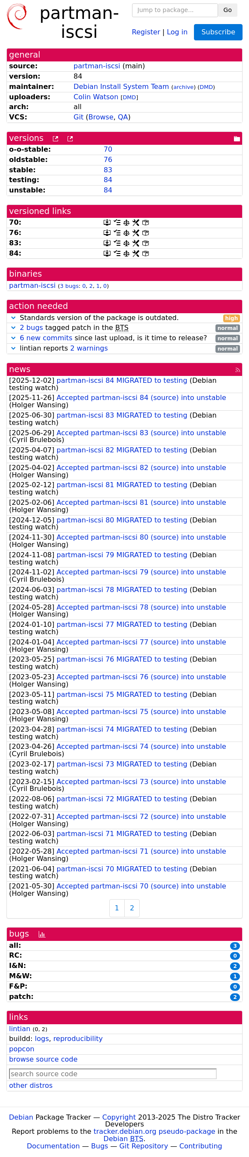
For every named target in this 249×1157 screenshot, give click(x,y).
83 (108, 170)
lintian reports (124, 348)
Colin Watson (96, 97)
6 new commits (46, 338)
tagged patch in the (124, 328)
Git (78, 117)
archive (183, 87)
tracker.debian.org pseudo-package (154, 1131)
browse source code (43, 1059)
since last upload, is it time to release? (124, 338)
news (20, 369)
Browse (101, 117)
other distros (30, 1085)
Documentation (53, 1146)
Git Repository (144, 1146)
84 (108, 180)
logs (42, 1039)
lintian (20, 1029)
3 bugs (69, 286)
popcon (21, 1049)
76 (108, 160)
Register (146, 31)
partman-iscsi (97, 66)
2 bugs (31, 328)
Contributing (200, 1146)
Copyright (119, 1117)
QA (123, 117)
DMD (206, 87)
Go (228, 9)
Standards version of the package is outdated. (124, 318)
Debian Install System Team (121, 86)
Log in (177, 31)
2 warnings (89, 348)
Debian (21, 1117)
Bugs (99, 1146)
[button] (13, 318)
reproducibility (78, 1039)
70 (108, 149)
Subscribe (218, 32)
